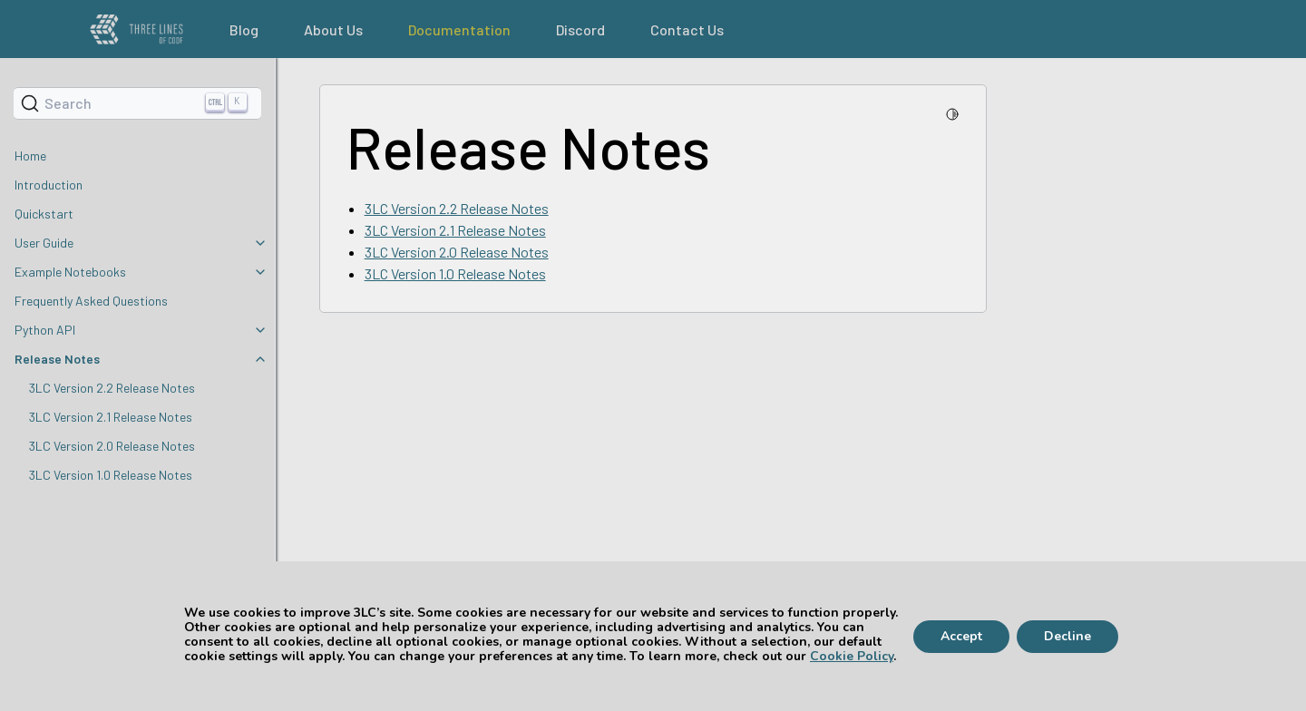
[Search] (137, 103)
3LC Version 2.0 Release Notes (112, 445)
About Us (333, 29)
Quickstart (44, 213)
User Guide (44, 242)
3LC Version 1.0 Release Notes (110, 474)
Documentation (459, 29)
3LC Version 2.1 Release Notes (110, 416)
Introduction (49, 184)
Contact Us (687, 29)
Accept (961, 636)
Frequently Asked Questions (91, 300)
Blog (243, 29)
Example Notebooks (70, 271)
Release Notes (57, 358)
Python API (45, 329)
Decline (1067, 636)
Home (30, 155)
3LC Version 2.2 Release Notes (112, 387)
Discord (580, 29)
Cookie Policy (851, 656)
